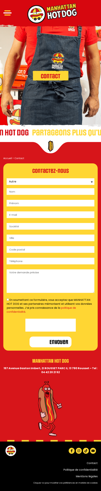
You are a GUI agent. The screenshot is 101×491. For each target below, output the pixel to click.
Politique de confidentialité (80, 469)
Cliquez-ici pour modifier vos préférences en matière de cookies (65, 482)
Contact (92, 463)
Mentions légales (87, 476)
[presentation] (50, 325)
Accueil (7, 158)
